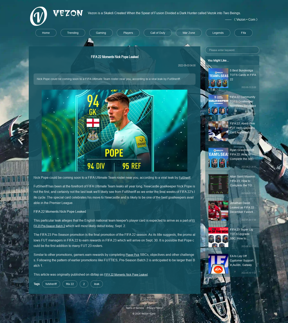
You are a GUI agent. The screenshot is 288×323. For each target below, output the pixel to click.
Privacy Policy (154, 307)
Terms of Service (135, 307)
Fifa (243, 32)
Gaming (101, 32)
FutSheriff (184, 177)
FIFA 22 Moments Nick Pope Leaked (126, 274)
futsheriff (51, 284)
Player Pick (132, 255)
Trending (73, 32)
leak (96, 284)
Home (46, 32)
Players (128, 32)
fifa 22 (70, 284)
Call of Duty (157, 32)
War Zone (189, 32)
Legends (218, 32)
